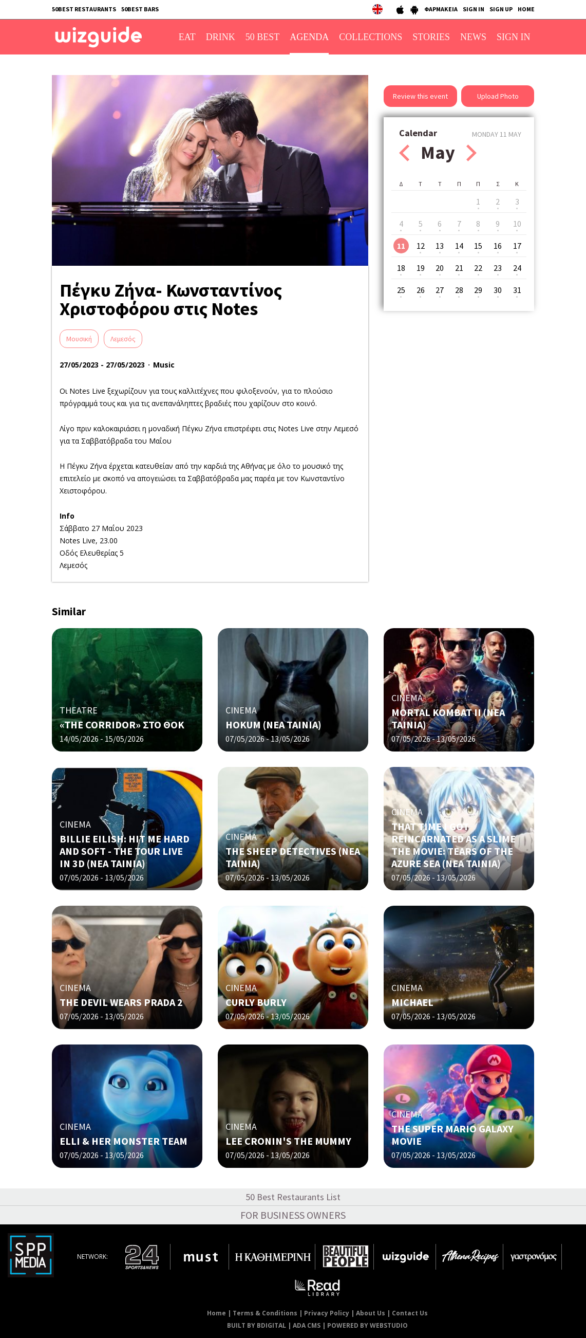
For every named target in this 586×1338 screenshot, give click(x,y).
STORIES (431, 37)
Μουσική (79, 338)
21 (459, 268)
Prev (404, 152)
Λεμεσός (123, 338)
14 (459, 246)
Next (471, 152)
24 (517, 268)
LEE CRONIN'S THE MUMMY (288, 1140)
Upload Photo (498, 96)
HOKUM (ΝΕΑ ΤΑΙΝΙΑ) (273, 724)
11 (401, 246)
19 (421, 268)
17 (517, 246)
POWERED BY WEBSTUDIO (367, 1325)
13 (440, 246)
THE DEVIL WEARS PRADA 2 (121, 1002)
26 (421, 290)
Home (216, 1313)
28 (459, 290)
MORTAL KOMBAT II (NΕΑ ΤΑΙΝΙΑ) (448, 718)
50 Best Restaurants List (293, 1197)
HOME (526, 9)
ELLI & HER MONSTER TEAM (123, 1140)
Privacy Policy (326, 1313)
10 (517, 223)
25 (401, 290)
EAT (187, 37)
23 (498, 268)
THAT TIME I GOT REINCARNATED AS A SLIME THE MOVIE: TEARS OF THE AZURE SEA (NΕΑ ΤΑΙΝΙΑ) (453, 845)
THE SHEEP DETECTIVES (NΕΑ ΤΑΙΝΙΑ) (292, 857)
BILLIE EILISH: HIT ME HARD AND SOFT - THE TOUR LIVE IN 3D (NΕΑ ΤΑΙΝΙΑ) (125, 851)
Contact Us (410, 1313)
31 (517, 290)
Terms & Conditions (265, 1313)
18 (401, 268)
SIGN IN (473, 9)
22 (478, 268)
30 (498, 290)
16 (498, 246)
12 (421, 246)
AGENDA (309, 37)
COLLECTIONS (370, 37)
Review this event (420, 96)
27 (440, 290)
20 (440, 268)
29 (478, 290)
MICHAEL (412, 1002)
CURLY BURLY (256, 1002)
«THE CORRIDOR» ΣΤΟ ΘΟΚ (122, 724)
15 (478, 246)
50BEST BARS (140, 9)
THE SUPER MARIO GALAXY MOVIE (452, 1134)
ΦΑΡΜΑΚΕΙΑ (441, 9)
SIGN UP (501, 9)
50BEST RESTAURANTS (84, 9)
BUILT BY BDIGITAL (256, 1325)
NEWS (473, 37)
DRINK (220, 37)
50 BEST (262, 37)
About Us (370, 1313)
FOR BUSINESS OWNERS (293, 1214)
